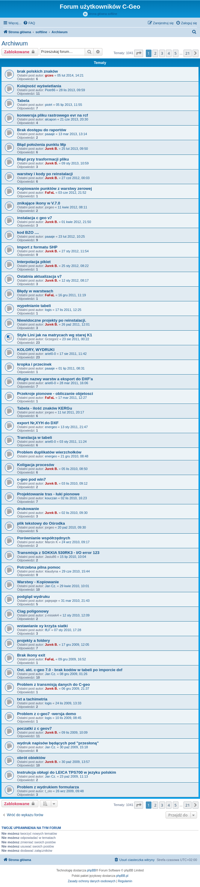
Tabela (23, 100)
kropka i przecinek (34, 364)
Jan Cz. (50, 586)
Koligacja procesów (35, 464)
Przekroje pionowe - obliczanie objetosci (55, 393)
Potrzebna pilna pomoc (38, 567)
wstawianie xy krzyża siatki (42, 626)
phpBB (91, 870)
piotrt (48, 104)
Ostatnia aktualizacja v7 (39, 276)
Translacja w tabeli (34, 437)
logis (48, 310)
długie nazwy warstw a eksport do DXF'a (55, 379)
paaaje (50, 134)
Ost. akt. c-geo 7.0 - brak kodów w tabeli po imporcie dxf (69, 670)
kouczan (51, 498)
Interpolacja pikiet (34, 261)
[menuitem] (29, 23)
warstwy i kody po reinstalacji (45, 174)
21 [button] (187, 53)
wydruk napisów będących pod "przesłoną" (58, 743)
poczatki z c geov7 (34, 728)
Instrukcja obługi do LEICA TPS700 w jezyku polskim (66, 772)
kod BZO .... (28, 232)
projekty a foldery (33, 640)
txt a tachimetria (32, 699)
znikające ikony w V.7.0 (38, 203)
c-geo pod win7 (31, 479)
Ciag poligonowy (33, 611)
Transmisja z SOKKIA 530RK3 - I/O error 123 (58, 552)
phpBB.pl (122, 875)
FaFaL (49, 192)
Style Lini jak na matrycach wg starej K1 (54, 335)
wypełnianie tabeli (34, 305)
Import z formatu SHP (37, 247)
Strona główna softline (100, 14)
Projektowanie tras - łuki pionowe (48, 494)
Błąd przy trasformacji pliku (43, 159)
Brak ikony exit (31, 655)
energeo (51, 427)
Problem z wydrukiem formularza (48, 787)
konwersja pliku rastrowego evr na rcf (52, 115)
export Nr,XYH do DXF (38, 423)
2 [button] (155, 53)
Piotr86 (50, 90)
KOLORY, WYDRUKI (35, 349)
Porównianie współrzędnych (43, 538)
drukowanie (28, 508)
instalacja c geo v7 (34, 218)
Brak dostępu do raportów (41, 130)
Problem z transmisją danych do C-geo (53, 684)
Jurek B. (51, 148)
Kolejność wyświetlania (39, 86)
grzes (49, 75)
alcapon (51, 119)
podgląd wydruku (33, 596)
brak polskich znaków (37, 71)
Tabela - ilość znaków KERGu (44, 408)
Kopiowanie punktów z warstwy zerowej (54, 188)
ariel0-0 (50, 353)
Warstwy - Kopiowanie (38, 582)
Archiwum (14, 43)
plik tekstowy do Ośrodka (41, 523)
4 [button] (169, 53)
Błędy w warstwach (35, 291)
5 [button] (176, 53)
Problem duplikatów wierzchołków (49, 452)
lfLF (47, 630)
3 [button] (162, 53)
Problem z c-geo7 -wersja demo (46, 714)
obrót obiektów (31, 757)
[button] (138, 53)
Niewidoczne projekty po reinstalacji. (51, 320)
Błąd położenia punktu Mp (41, 144)
